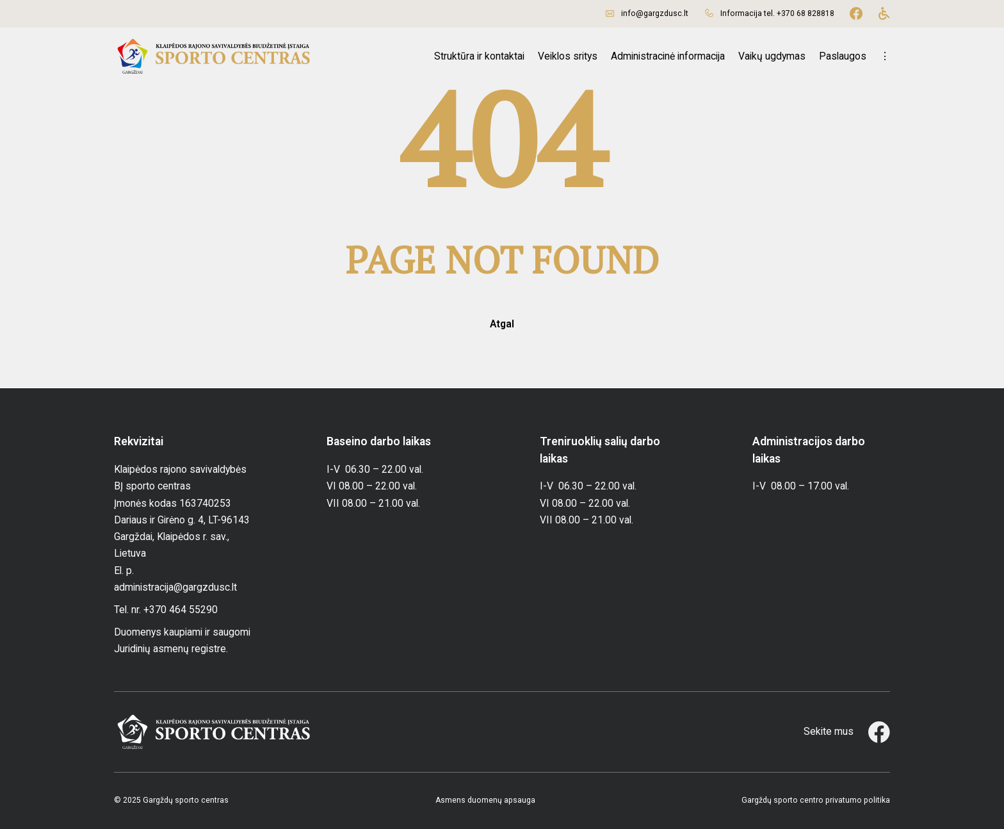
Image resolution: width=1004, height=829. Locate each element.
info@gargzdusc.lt (654, 13)
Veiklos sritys (567, 56)
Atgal (502, 324)
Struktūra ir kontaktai (479, 56)
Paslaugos (842, 56)
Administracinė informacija (668, 56)
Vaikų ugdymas (772, 56)
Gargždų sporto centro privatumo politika (815, 800)
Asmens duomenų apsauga (485, 800)
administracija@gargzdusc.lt (175, 587)
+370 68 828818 (805, 13)
